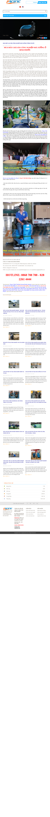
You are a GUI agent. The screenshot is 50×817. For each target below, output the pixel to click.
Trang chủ (41, 35)
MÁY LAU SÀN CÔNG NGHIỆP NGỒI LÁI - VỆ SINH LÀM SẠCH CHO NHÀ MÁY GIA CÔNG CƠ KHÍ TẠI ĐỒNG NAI (35, 312)
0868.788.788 (42, 2)
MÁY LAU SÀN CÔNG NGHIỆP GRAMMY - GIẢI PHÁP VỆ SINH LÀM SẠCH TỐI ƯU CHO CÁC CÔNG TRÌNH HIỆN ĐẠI (13, 312)
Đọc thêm (6, 327)
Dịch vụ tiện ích (40, 514)
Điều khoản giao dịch (41, 512)
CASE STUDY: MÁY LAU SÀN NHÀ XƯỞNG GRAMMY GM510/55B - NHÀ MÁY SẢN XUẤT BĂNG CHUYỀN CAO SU (13, 462)
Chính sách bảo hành (30, 515)
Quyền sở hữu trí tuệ (41, 515)
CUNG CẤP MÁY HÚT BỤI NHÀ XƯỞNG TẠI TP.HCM (35, 371)
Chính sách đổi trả (29, 514)
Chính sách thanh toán (30, 510)
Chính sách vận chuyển (30, 512)
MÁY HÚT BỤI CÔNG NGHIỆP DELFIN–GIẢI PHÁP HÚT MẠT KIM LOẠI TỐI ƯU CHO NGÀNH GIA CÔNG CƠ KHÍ (35, 402)
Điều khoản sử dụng (41, 510)
